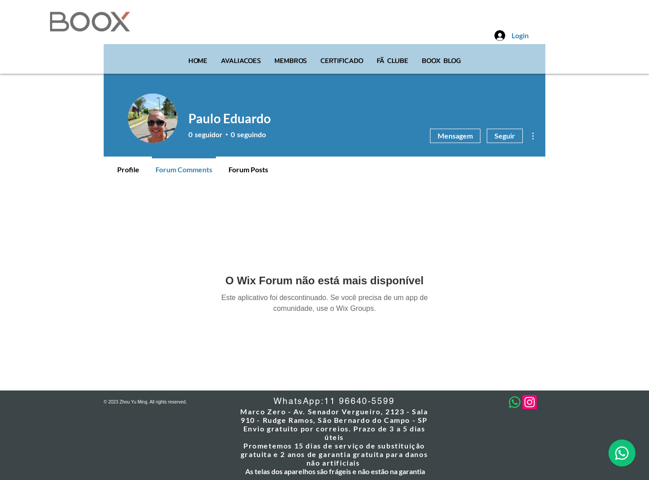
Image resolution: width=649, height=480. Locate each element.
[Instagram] (529, 402)
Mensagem (455, 135)
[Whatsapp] (514, 402)
